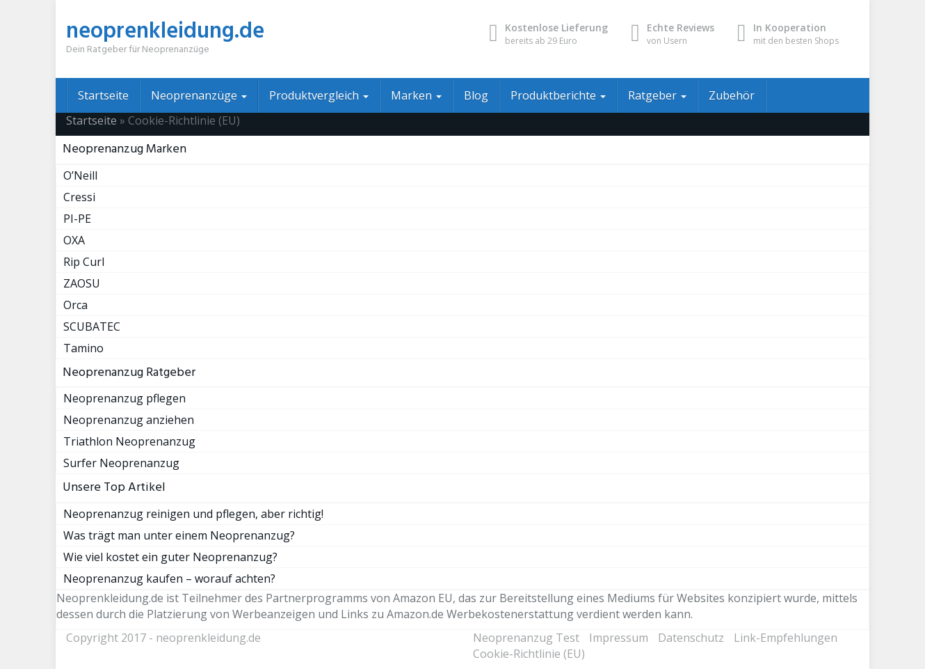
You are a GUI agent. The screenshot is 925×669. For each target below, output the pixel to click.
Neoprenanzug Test (526, 637)
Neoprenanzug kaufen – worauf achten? (169, 578)
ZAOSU (81, 283)
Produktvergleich (319, 95)
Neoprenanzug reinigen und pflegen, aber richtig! (193, 513)
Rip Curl (83, 261)
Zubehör (732, 95)
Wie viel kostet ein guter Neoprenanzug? (170, 557)
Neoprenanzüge (199, 95)
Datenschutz (691, 637)
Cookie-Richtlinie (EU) (529, 653)
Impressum (618, 637)
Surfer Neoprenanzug (121, 463)
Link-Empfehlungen (785, 637)
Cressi (79, 197)
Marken (416, 95)
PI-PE (77, 218)
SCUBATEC (91, 326)
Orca (75, 305)
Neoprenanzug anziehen (128, 419)
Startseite (103, 95)
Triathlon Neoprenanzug (129, 441)
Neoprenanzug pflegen (124, 398)
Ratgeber (657, 95)
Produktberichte (558, 95)
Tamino (83, 348)
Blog (476, 95)
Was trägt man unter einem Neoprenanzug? (179, 535)
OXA (74, 240)
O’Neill (80, 175)
